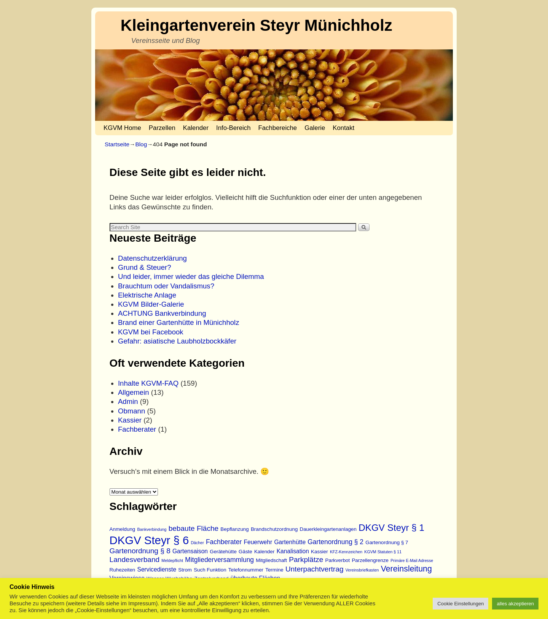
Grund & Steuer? (144, 267)
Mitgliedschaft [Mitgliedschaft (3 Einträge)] (271, 560)
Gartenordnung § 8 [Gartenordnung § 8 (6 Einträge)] (140, 551)
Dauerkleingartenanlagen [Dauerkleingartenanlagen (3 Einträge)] (328, 529)
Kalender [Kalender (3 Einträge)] (264, 551)
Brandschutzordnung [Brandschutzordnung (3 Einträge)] (274, 529)
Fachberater (137, 429)
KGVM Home (122, 127)
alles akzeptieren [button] (515, 603)
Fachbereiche (277, 127)
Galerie (314, 127)
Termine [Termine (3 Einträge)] (274, 570)
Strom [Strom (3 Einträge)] (185, 570)
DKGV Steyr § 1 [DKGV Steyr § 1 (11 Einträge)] (391, 527)
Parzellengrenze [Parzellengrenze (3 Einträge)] (370, 560)
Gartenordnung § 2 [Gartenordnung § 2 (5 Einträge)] (335, 542)
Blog (141, 144)
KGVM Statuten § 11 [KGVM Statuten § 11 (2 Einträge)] (382, 551)
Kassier (130, 420)
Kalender (196, 127)
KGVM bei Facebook (150, 332)
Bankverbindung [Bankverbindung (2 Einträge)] (151, 529)
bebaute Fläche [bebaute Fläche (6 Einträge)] (194, 528)
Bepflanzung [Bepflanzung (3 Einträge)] (234, 529)
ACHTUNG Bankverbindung (162, 313)
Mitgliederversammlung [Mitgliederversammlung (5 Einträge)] (219, 560)
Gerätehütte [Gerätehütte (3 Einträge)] (223, 551)
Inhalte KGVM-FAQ (148, 383)
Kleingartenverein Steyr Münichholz (256, 25)
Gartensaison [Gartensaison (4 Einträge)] (190, 551)
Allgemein (133, 392)
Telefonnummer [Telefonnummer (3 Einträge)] (245, 570)
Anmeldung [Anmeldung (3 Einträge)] (122, 529)
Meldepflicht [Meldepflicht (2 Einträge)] (172, 560)
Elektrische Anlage (147, 295)
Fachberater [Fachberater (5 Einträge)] (224, 542)
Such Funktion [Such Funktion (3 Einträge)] (210, 570)
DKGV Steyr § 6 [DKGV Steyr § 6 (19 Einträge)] (149, 540)
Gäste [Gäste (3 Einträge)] (245, 551)
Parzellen (162, 127)
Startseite (117, 144)
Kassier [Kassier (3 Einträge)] (319, 551)
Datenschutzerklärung (152, 258)
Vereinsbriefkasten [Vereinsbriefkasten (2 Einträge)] (362, 570)
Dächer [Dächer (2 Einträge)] (197, 542)
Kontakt (343, 127)
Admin (128, 401)
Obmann (131, 411)
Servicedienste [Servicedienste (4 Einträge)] (156, 569)
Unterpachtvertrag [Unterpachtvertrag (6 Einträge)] (314, 569)
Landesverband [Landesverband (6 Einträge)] (135, 560)
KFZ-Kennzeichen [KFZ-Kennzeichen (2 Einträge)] (346, 551)
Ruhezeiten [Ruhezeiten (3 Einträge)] (122, 570)
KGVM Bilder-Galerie (151, 304)
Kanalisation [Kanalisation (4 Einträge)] (293, 551)
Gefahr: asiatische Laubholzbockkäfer (177, 341)
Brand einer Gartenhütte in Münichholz (178, 322)
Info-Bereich (233, 127)
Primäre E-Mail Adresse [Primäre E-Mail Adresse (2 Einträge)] (411, 560)
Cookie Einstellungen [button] (460, 603)
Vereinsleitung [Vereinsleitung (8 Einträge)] (406, 568)
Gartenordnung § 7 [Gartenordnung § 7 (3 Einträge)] (386, 542)
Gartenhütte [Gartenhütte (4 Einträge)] (290, 542)
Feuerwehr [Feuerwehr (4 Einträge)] (258, 542)
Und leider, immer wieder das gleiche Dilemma (191, 276)
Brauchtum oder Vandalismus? (166, 286)
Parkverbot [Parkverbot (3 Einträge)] (337, 560)
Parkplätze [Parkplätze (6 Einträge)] (306, 560)
